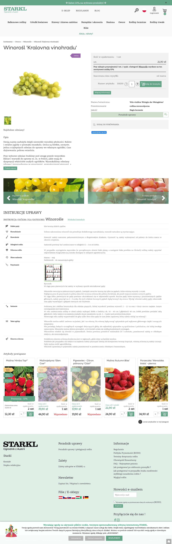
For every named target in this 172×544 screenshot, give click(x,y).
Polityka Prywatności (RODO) (127, 451)
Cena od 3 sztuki (112, 403)
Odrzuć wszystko (95, 538)
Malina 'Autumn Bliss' (117, 359)
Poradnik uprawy (127, 114)
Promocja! (8, 379)
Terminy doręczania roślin (126, 455)
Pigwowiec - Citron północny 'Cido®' (83, 360)
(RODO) (157, 500)
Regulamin (119, 448)
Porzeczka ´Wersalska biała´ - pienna (151, 360)
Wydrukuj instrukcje (76, 218)
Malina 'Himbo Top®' (16, 359)
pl (144, 10)
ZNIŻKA (76, 55)
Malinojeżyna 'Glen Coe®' (50, 360)
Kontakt (7, 460)
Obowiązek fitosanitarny (125, 458)
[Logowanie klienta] (154, 10)
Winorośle (143, 66)
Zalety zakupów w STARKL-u (71, 465)
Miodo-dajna (8, 368)
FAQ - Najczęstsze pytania (126, 462)
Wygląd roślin (120, 476)
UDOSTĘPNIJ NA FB (99, 132)
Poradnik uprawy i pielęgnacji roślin (75, 448)
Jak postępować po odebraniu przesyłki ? (132, 465)
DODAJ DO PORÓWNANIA (108, 124)
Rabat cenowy (7, 373)
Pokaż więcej (10, 167)
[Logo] (14, 10)
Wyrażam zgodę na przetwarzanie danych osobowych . (138, 500)
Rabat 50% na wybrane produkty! (86, 2)
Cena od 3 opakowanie (43, 403)
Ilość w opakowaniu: (28, 403)
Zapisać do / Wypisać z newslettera (74, 482)
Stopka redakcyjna (11, 463)
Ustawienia (76, 538)
